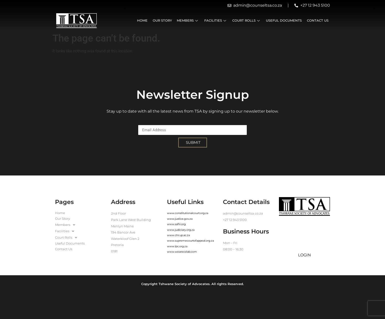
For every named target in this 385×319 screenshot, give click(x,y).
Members (190, 20)
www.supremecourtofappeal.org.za (190, 240)
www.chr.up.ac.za (178, 235)
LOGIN (304, 255)
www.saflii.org (176, 224)
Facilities (217, 20)
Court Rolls (247, 20)
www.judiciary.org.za (180, 230)
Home (144, 20)
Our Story (164, 20)
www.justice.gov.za (179, 218)
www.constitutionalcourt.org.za (187, 213)
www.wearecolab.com (182, 251)
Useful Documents (284, 20)
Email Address (152, 122)
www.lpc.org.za (177, 246)
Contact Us (318, 20)
